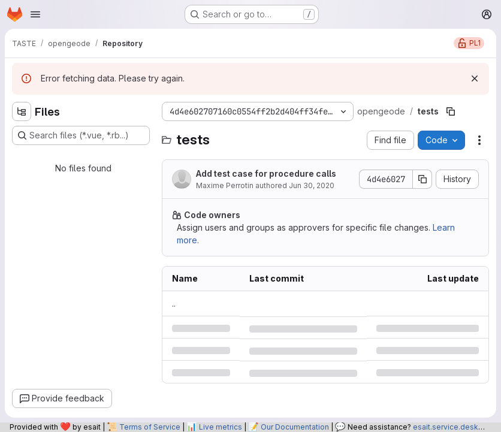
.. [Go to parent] (174, 303)
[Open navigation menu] (35, 14)
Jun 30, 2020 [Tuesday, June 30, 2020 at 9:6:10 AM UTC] (311, 185)
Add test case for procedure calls (266, 173)
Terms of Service (149, 426)
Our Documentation (295, 426)
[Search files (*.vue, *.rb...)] (81, 135)
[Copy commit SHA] (422, 179)
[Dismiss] (474, 78)
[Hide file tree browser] (21, 111)
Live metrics (220, 426)
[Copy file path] (450, 111)
